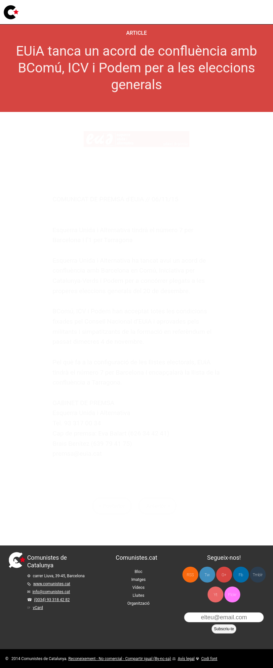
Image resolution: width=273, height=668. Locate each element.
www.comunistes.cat (51, 584)
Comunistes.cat (136, 557)
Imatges (95, 11)
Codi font (209, 658)
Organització (138, 603)
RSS (190, 575)
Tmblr (257, 575)
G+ (223, 575)
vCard (38, 607)
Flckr (232, 594)
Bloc (74, 11)
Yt (215, 594)
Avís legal (186, 658)
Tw (207, 575)
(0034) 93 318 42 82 (52, 599)
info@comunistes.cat (51, 592)
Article (136, 33)
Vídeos (119, 10)
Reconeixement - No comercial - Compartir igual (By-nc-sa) (119, 658)
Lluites (140, 8)
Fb (241, 575)
